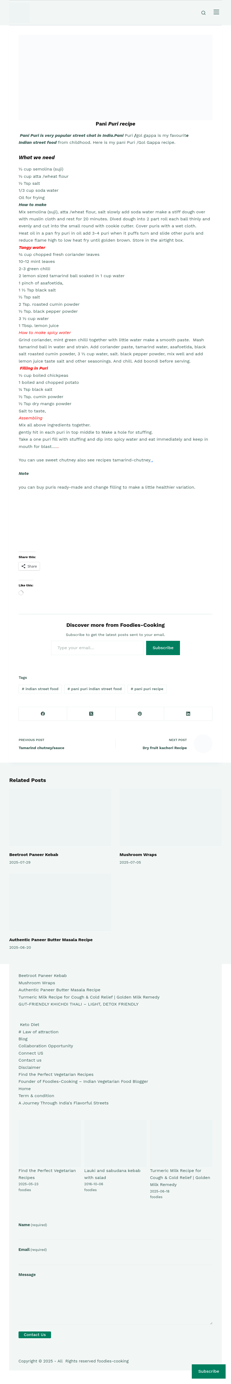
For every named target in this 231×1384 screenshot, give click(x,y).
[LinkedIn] (188, 714)
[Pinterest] (140, 714)
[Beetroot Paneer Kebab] (60, 817)
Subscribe (163, 647)
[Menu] (216, 12)
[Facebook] (43, 714)
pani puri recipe (147, 689)
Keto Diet (29, 1024)
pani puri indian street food (94, 689)
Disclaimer (30, 1067)
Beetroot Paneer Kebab (33, 854)
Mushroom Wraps (138, 854)
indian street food (40, 689)
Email (33, 1249)
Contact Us (35, 1334)
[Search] (203, 13)
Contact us (30, 1060)
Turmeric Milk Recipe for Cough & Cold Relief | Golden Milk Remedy (89, 997)
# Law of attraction (39, 1031)
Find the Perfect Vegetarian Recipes (56, 1074)
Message (27, 1274)
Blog (23, 1038)
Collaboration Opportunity (46, 1045)
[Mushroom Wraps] (171, 817)
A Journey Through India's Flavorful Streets (64, 1102)
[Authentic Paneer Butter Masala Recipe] (60, 902)
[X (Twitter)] (91, 714)
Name (33, 1224)
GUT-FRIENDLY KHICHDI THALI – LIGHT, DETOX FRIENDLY (79, 1004)
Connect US (31, 1053)
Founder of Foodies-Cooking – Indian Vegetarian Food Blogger (83, 1081)
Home (25, 1088)
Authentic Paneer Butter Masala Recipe (50, 939)
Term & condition (36, 1095)
